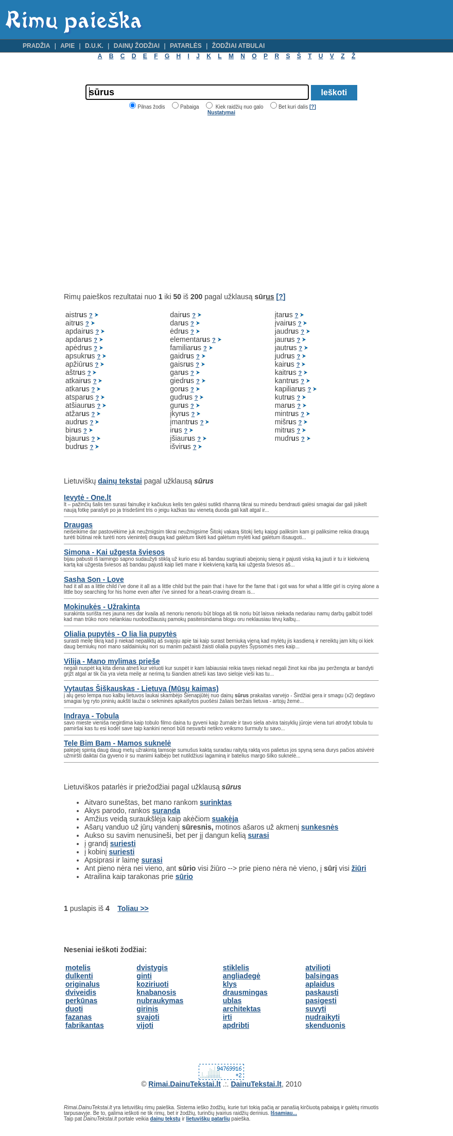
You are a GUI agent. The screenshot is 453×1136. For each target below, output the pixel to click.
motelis (78, 967)
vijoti (144, 1025)
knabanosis (156, 992)
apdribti (236, 1025)
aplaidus (320, 984)
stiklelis (236, 967)
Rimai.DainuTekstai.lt (184, 1084)
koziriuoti (152, 984)
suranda (166, 810)
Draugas (78, 525)
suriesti (123, 843)
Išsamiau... (284, 1113)
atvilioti (317, 967)
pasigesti (321, 1000)
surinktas (216, 802)
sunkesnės (319, 827)
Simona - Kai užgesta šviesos (114, 552)
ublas (232, 1000)
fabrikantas (84, 1025)
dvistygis (152, 967)
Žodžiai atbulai (238, 45)
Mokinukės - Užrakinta (102, 607)
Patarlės (186, 45)
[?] (312, 107)
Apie (67, 45)
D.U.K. (94, 45)
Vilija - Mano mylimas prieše (112, 661)
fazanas (78, 1017)
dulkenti (79, 976)
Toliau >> (132, 908)
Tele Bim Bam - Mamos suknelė (117, 743)
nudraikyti (322, 1017)
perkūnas (81, 1000)
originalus (82, 984)
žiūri (359, 868)
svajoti (147, 1017)
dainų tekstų (165, 1119)
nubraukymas (159, 1000)
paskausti (322, 992)
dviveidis (80, 992)
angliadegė (241, 976)
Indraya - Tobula (91, 716)
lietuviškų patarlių (208, 1119)
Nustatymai (221, 112)
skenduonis (325, 1025)
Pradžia (36, 45)
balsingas (322, 976)
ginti (144, 976)
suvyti (315, 1009)
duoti (74, 1009)
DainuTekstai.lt (256, 1084)
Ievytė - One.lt (87, 497)
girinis (147, 1009)
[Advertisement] (150, 204)
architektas (242, 1009)
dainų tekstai (120, 481)
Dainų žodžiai (137, 45)
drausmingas (245, 992)
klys (230, 984)
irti (227, 1017)
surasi (258, 835)
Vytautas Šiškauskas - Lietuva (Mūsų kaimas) (141, 688)
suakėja (225, 819)
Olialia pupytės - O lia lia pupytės (120, 634)
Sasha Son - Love (94, 579)
